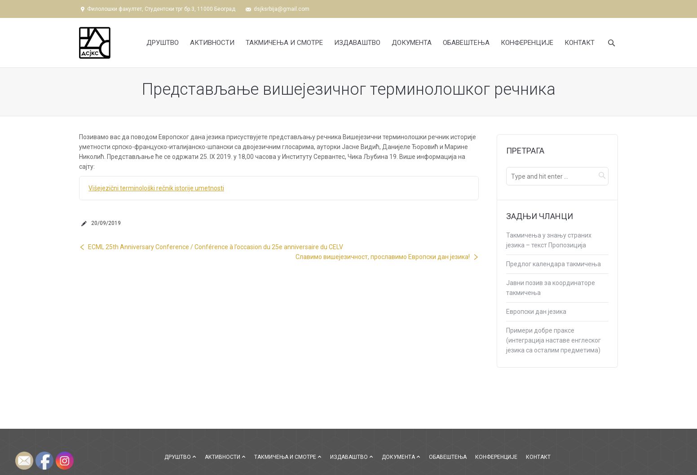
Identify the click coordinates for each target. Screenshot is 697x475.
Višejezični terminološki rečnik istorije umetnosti (156, 188)
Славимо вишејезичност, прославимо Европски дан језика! (383, 256)
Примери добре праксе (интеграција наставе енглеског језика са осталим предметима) (553, 340)
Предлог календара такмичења (553, 264)
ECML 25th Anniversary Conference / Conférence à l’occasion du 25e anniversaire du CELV (215, 247)
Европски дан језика (536, 311)
